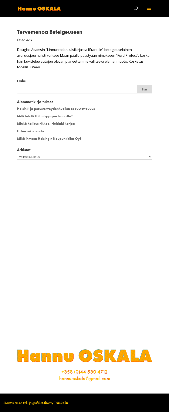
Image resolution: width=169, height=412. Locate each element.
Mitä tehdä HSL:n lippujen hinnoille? (44, 116)
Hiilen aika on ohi (30, 131)
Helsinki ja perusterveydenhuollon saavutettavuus (56, 108)
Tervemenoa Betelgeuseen (49, 31)
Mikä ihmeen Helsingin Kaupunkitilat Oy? (49, 138)
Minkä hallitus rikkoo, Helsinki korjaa (46, 123)
